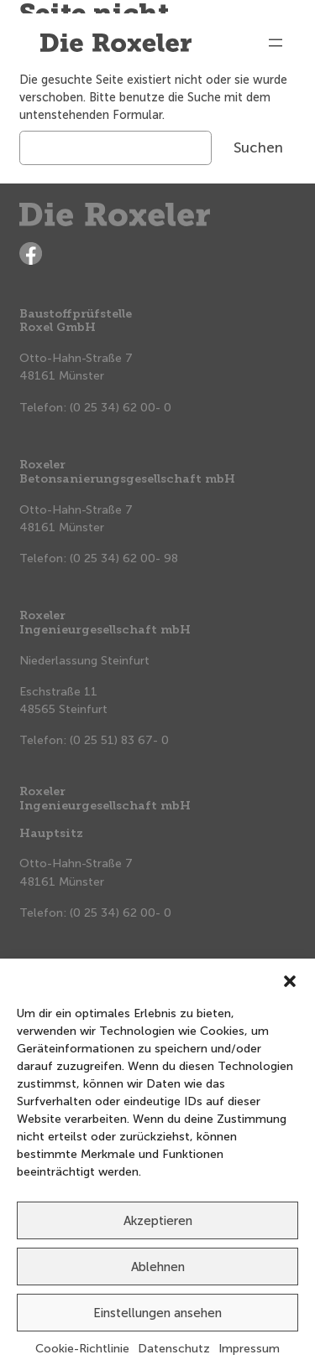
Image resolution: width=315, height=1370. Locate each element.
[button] (289, 979)
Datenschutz (174, 1349)
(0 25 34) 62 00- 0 (120, 408)
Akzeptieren (157, 1220)
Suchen (258, 147)
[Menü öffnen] (275, 43)
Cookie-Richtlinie (82, 1349)
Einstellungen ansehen (157, 1313)
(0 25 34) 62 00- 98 (124, 558)
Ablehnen (158, 1266)
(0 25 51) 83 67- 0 (119, 740)
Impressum (249, 1349)
